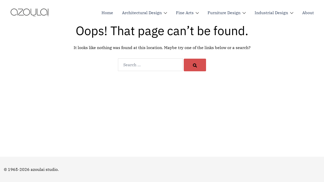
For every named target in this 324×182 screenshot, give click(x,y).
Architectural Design (142, 12)
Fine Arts (185, 12)
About (308, 12)
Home (107, 12)
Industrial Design (271, 12)
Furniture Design (224, 12)
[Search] (195, 65)
